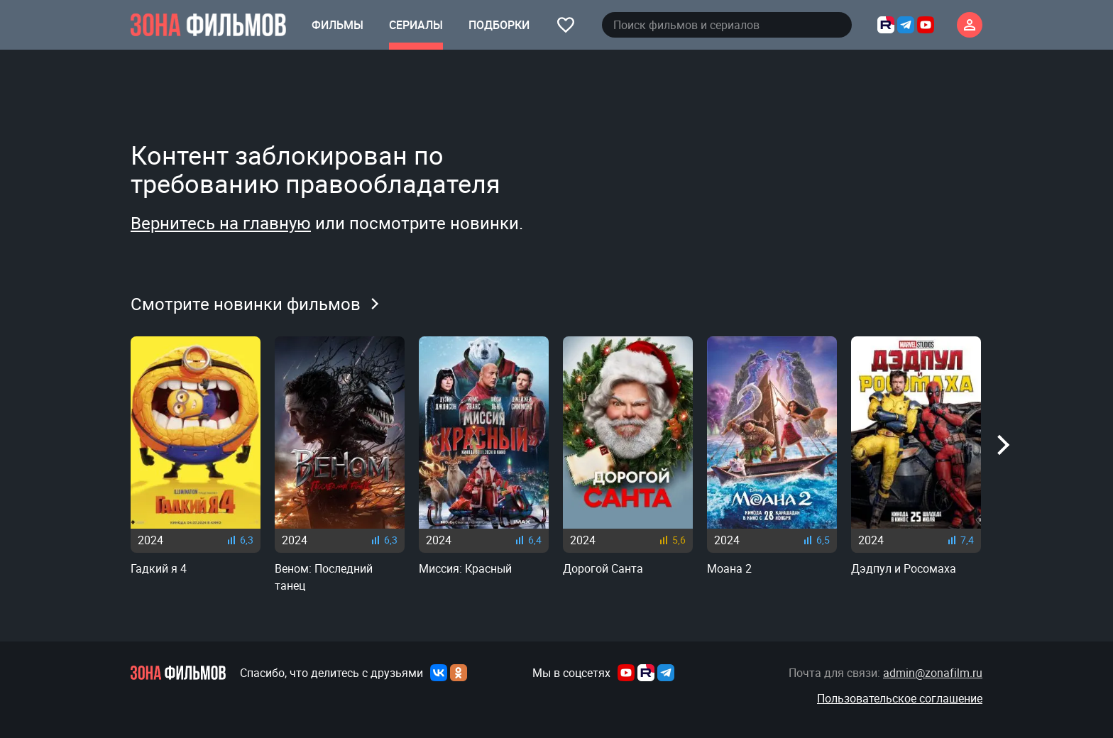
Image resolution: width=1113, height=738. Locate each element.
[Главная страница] (208, 25)
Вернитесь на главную (221, 222)
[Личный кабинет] (969, 25)
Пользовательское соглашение (899, 698)
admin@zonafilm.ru (932, 673)
